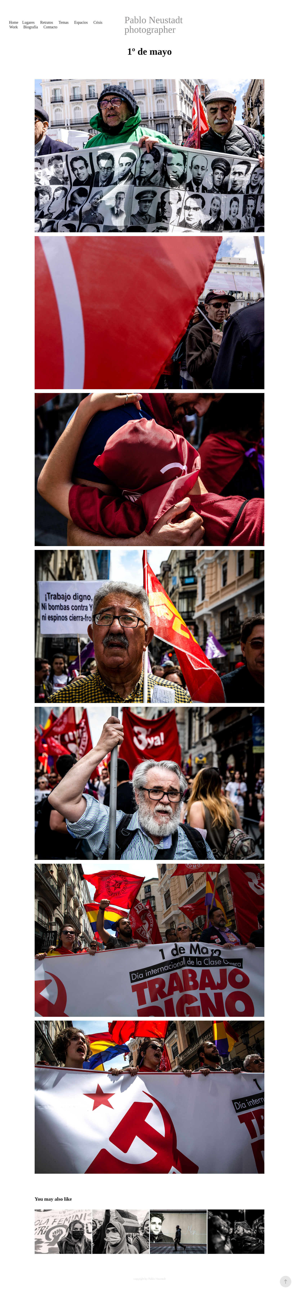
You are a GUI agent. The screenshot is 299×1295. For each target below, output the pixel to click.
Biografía (30, 27)
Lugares (28, 22)
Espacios (81, 22)
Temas (64, 22)
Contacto (50, 27)
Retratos (46, 22)
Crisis (97, 22)
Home (13, 22)
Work (13, 27)
